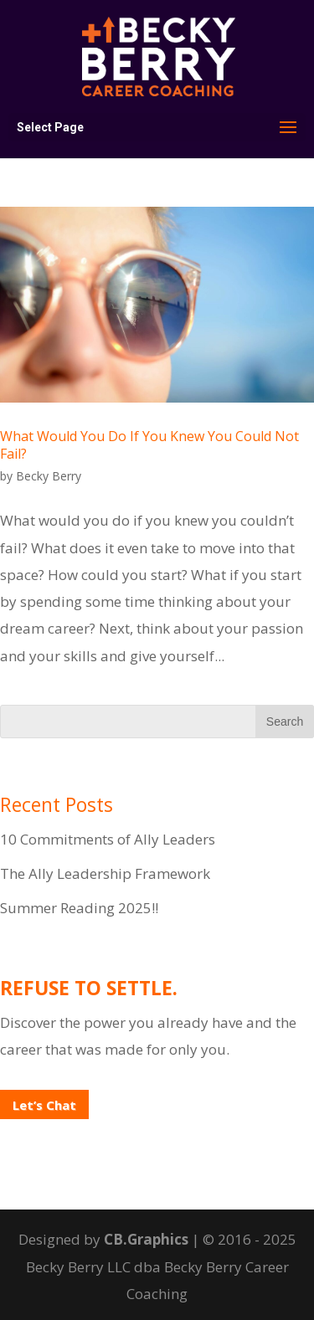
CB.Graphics (146, 1239)
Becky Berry (48, 476)
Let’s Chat (44, 1105)
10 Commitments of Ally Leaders (107, 839)
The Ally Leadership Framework (105, 873)
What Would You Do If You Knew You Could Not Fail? (149, 445)
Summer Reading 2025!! (79, 907)
